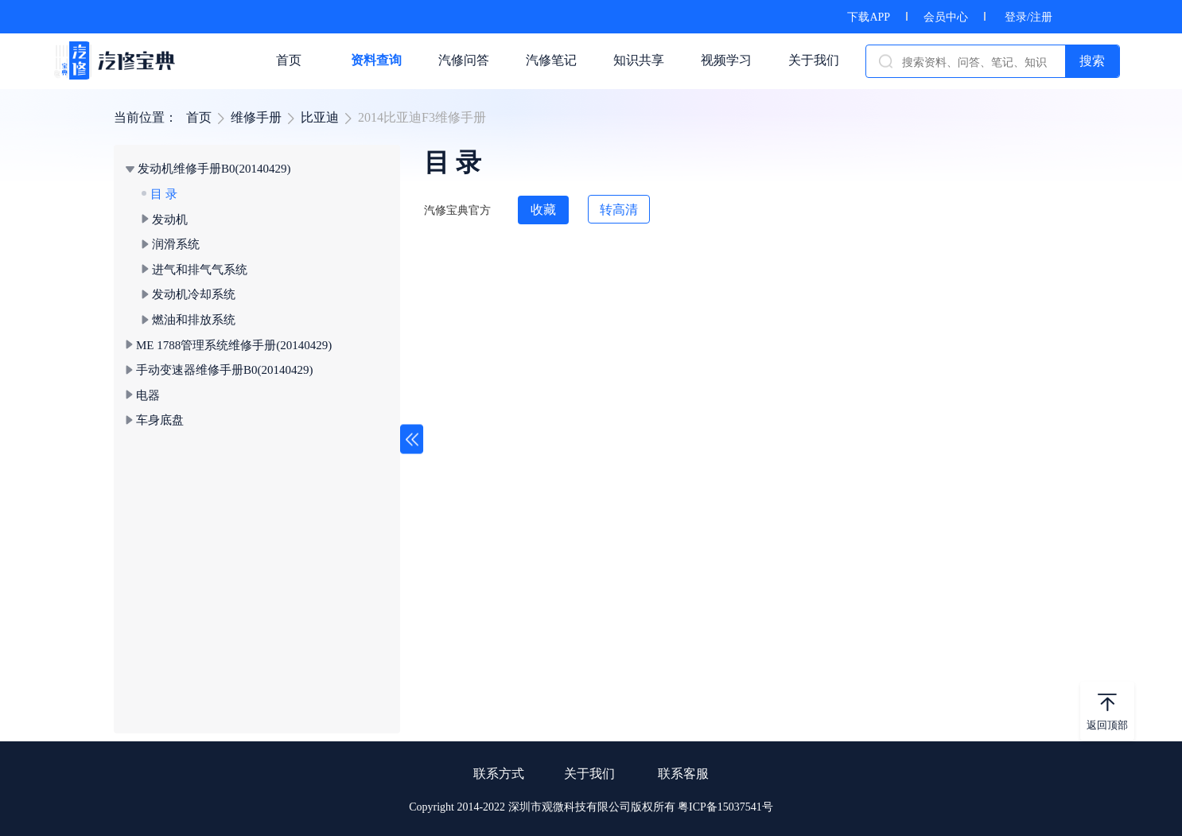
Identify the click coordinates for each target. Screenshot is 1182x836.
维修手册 (256, 117)
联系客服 (683, 773)
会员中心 (945, 17)
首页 (199, 117)
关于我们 (589, 773)
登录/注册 (1028, 17)
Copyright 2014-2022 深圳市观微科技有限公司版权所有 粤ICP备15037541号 (591, 807)
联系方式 (498, 773)
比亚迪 (320, 117)
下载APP (868, 17)
